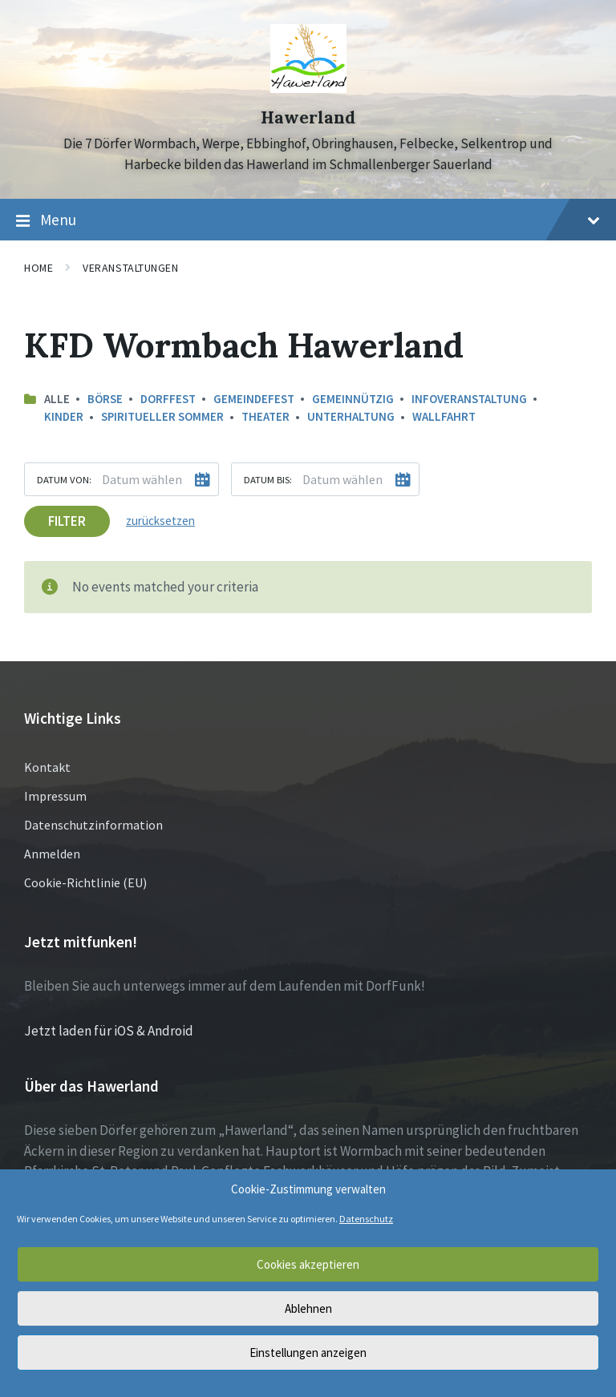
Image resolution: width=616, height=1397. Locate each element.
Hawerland (308, 117)
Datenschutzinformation (93, 825)
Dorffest (168, 398)
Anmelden (52, 854)
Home (38, 267)
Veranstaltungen (130, 267)
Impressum (55, 796)
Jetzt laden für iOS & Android (108, 1031)
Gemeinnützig (353, 398)
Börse (105, 398)
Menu (308, 220)
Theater (265, 416)
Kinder (63, 416)
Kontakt (47, 767)
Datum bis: (268, 479)
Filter (67, 521)
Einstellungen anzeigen (308, 1352)
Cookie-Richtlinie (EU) (85, 882)
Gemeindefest (253, 398)
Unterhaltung (351, 416)
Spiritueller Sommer (162, 416)
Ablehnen (308, 1308)
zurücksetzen (160, 520)
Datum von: (64, 479)
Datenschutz (366, 1219)
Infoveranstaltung (469, 398)
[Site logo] (308, 88)
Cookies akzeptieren (308, 1264)
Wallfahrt (444, 416)
